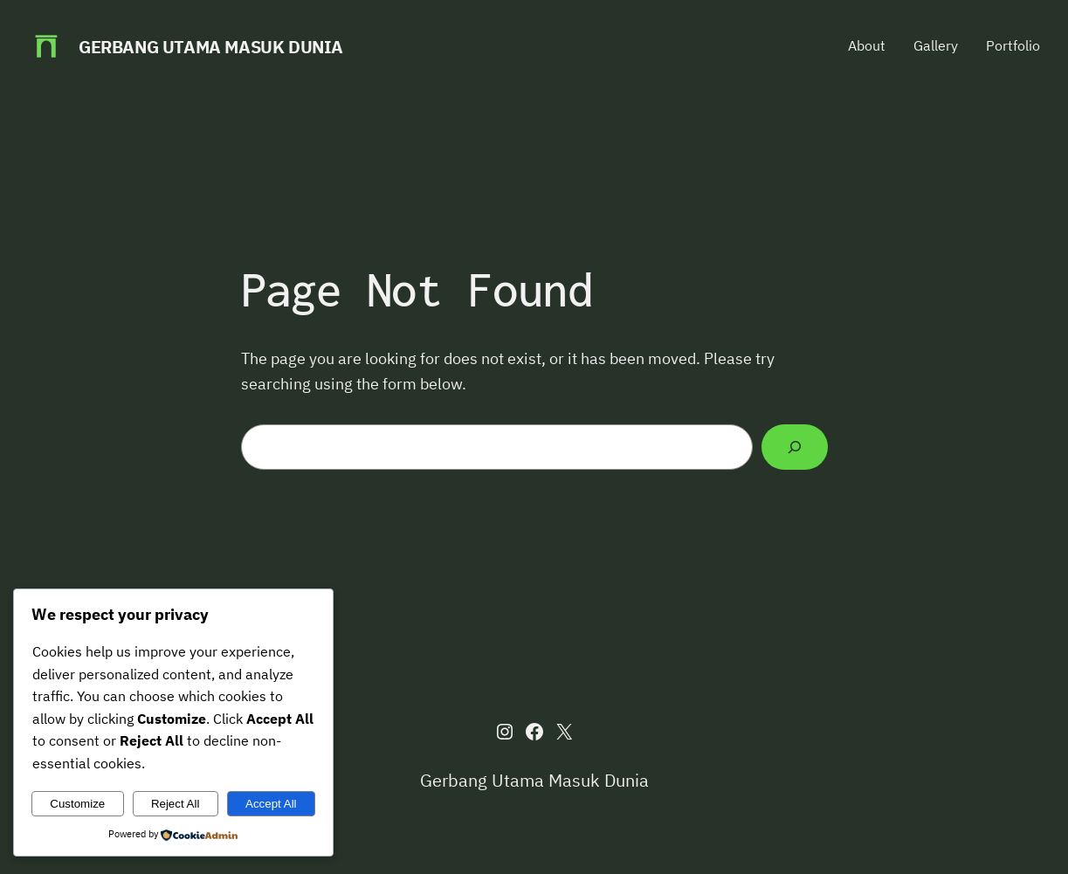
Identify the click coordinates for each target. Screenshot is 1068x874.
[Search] (794, 447)
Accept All (271, 803)
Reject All (175, 803)
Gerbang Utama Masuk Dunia (211, 46)
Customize (77, 803)
